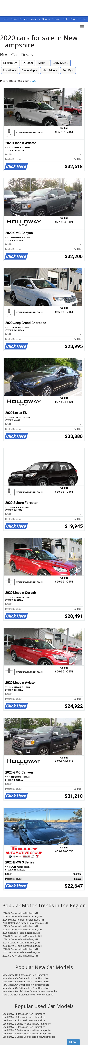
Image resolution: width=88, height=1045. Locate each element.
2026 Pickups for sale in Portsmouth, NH (23, 919)
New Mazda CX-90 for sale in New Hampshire (25, 981)
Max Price (49, 70)
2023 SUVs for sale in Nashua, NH (20, 949)
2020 (28, 62)
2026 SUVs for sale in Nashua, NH (20, 913)
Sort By (68, 70)
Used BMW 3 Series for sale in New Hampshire (26, 1023)
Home (5, 19)
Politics (24, 19)
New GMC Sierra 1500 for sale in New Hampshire (27, 994)
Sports (46, 19)
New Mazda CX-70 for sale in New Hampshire (25, 988)
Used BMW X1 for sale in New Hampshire (23, 1020)
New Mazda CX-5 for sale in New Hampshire (25, 975)
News (14, 19)
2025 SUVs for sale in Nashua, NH (20, 926)
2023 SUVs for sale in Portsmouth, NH (22, 946)
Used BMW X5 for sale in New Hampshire (23, 1014)
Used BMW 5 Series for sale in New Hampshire (26, 1030)
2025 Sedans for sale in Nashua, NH (21, 933)
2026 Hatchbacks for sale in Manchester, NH (25, 923)
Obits (65, 19)
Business (35, 19)
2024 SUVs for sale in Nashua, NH (20, 939)
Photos (74, 19)
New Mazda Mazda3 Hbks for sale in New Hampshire (29, 991)
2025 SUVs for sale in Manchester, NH (22, 929)
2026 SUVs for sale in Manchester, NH (22, 916)
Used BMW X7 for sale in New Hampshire (23, 1027)
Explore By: (10, 62)
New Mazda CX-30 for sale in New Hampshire (25, 985)
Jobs (83, 19)
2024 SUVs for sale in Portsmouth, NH (22, 936)
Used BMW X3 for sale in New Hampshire (23, 1017)
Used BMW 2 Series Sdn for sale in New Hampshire (28, 1037)
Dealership (29, 70)
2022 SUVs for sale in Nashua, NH (20, 955)
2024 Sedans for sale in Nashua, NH (21, 942)
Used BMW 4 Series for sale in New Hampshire (26, 1033)
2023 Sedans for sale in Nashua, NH (21, 952)
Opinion (56, 19)
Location (9, 70)
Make (42, 62)
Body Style (60, 62)
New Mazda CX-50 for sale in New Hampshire (25, 978)
